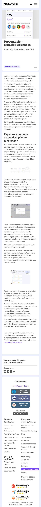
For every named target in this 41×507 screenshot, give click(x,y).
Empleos (24, 466)
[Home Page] (11, 4)
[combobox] (31, 4)
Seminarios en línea (28, 444)
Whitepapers (26, 437)
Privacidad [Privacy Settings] (28, 504)
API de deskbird (10, 448)
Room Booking (9, 425)
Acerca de (25, 460)
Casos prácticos (10, 468)
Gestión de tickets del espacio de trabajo (10, 443)
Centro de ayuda (27, 452)
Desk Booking (9, 422)
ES (31, 4)
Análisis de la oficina (11, 434)
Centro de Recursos (28, 422)
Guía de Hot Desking (29, 431)
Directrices (25, 440)
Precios (6, 452)
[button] (35, 4)
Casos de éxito (9, 471)
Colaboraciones (27, 480)
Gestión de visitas (10, 437)
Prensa (23, 472)
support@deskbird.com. (13, 342)
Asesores (24, 463)
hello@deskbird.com (20, 386)
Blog (23, 434)
